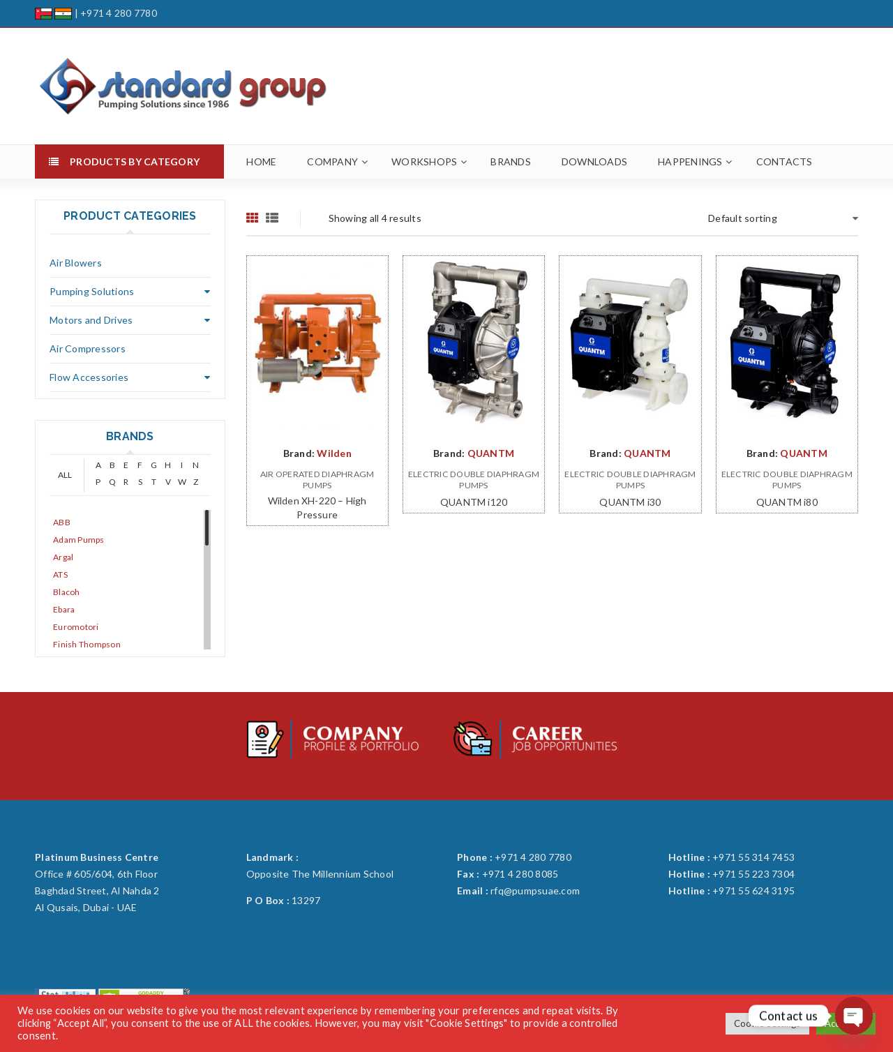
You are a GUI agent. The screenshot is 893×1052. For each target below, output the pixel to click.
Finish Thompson (87, 644)
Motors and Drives (91, 320)
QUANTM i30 (630, 502)
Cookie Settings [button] (767, 1023)
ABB (61, 522)
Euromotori (76, 627)
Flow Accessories (89, 377)
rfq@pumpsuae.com (535, 890)
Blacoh (66, 592)
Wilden (334, 453)
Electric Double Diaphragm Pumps (473, 479)
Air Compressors (88, 348)
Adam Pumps (79, 539)
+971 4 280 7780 (118, 13)
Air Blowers (76, 263)
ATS (60, 574)
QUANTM (491, 453)
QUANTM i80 (787, 502)
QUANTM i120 (473, 502)
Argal (63, 557)
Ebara (64, 609)
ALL (65, 474)
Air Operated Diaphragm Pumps (317, 479)
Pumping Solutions (92, 291)
